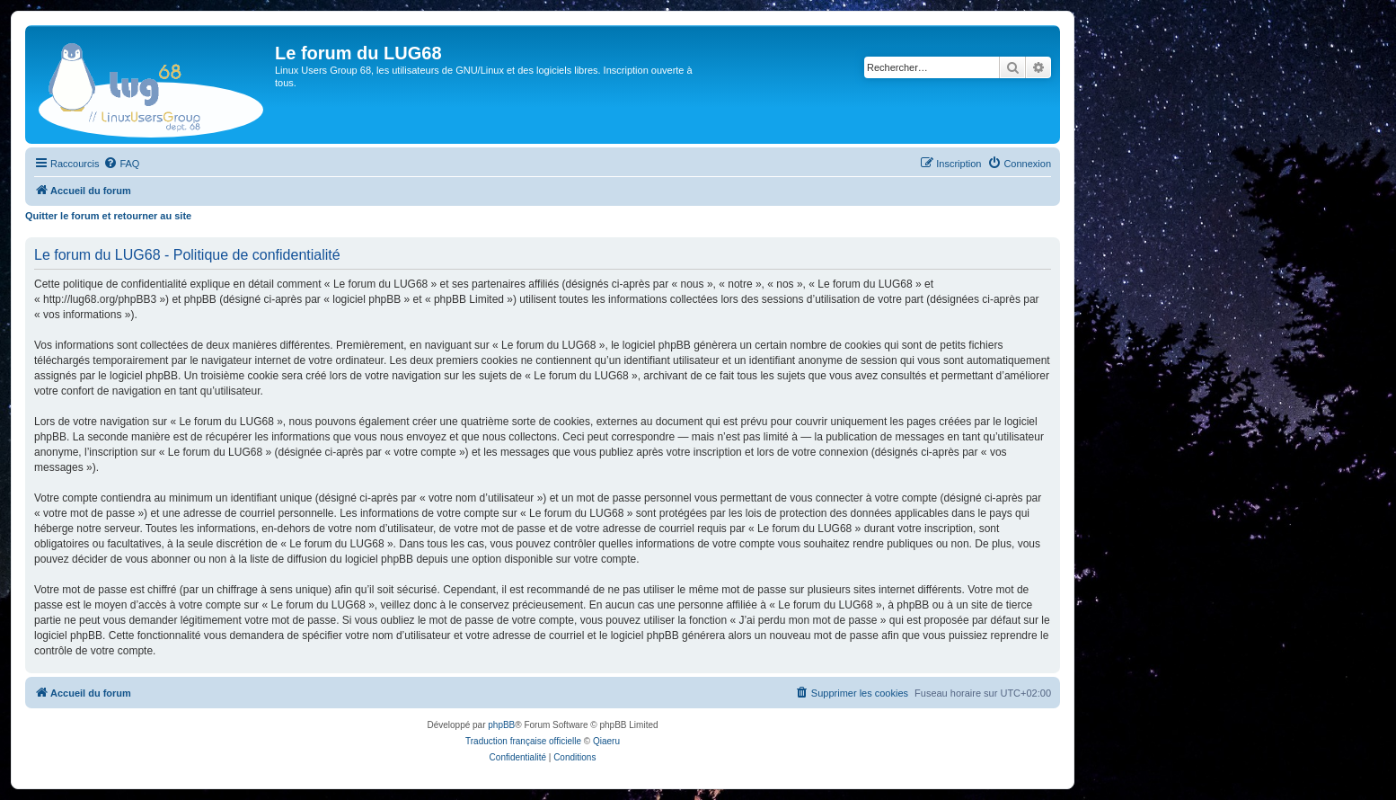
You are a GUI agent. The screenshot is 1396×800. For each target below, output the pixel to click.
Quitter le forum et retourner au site (108, 215)
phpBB (501, 725)
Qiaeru (606, 741)
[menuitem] (121, 163)
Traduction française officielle (523, 741)
